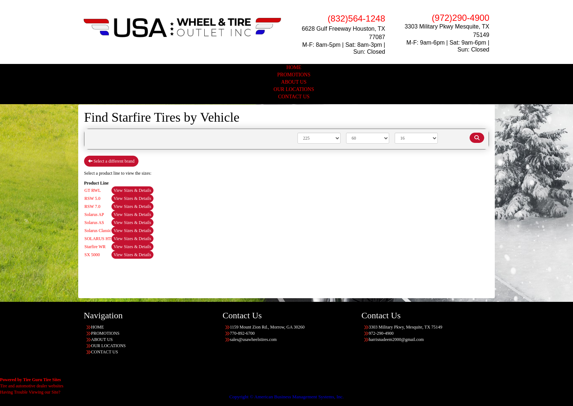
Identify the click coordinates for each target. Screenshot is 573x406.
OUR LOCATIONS (294, 89)
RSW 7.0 (92, 206)
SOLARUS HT (97, 238)
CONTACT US (294, 96)
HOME (293, 67)
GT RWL (92, 190)
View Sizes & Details (132, 190)
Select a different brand (111, 161)
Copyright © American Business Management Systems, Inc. (286, 396)
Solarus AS (94, 222)
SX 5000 (92, 254)
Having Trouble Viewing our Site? (30, 392)
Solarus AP (94, 214)
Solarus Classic (97, 230)
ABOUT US (293, 82)
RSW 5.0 (92, 198)
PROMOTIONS (293, 74)
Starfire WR (95, 246)
